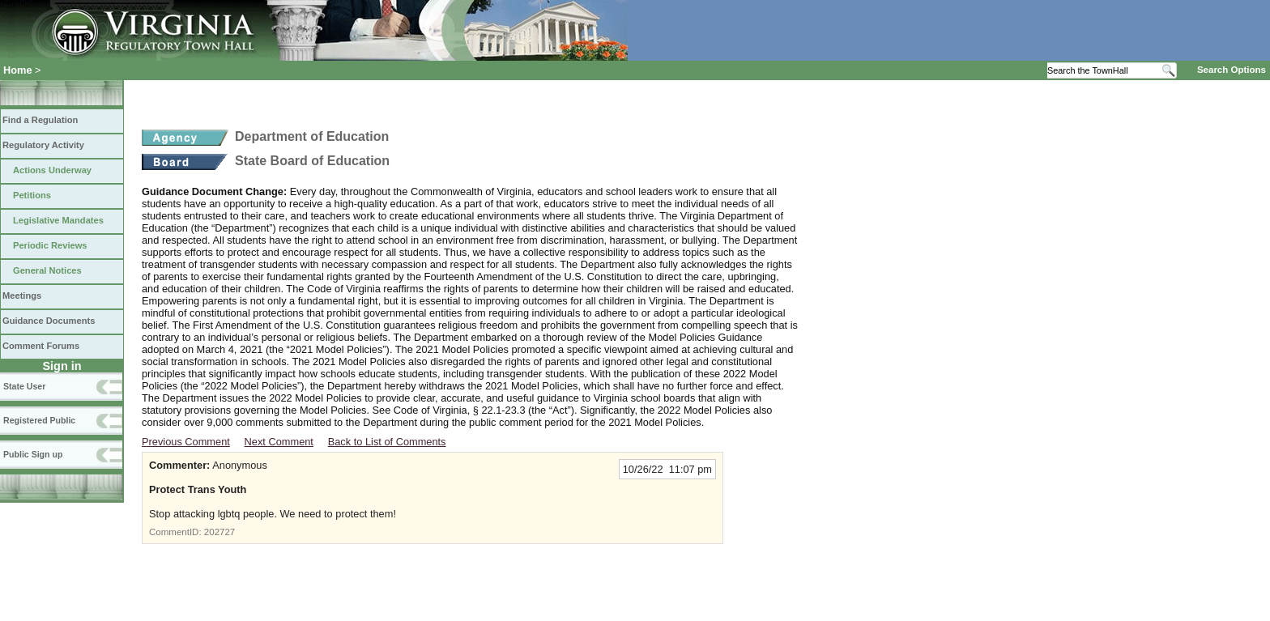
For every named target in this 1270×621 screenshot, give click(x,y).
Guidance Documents (48, 320)
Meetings (21, 295)
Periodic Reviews (50, 245)
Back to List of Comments (387, 442)
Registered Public (39, 420)
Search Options (1231, 69)
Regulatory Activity (43, 145)
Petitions (32, 195)
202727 (219, 532)
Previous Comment (186, 442)
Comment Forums (40, 346)
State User (24, 386)
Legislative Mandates (58, 220)
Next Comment (279, 442)
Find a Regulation (40, 120)
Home (17, 70)
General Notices (47, 270)
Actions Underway (52, 170)
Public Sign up (32, 454)
